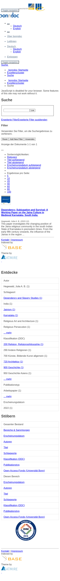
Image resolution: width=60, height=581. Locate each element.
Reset (5, 139)
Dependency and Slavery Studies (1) (23, 298)
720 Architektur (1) (13, 361)
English (17, 28)
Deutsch (17, 26)
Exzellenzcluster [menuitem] (15, 72)
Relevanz (12, 157)
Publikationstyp (12, 465)
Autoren (8, 441)
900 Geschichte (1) (14, 367)
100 (9, 192)
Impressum (17, 240)
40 (8, 184)
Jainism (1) (9, 309)
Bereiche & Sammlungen (17, 430)
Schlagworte (10, 453)
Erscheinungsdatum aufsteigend (24, 165)
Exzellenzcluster (15, 83)
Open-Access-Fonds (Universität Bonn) (24, 470)
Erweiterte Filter (9, 119)
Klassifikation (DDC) (14, 459)
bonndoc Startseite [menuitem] (17, 70)
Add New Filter (16, 139)
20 (8, 181)
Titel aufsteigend (15, 160)
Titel (6, 447)
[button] (11, 46)
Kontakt (5, 240)
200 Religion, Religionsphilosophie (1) (23, 344)
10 (8, 178)
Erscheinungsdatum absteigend (23, 168)
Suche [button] (5, 65)
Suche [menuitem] (10, 75)
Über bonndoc (14, 36)
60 (8, 186)
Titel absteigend (15, 162)
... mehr (8, 332)
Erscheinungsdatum (14, 436)
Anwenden (30, 139)
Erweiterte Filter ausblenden (32, 119)
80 (8, 189)
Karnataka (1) (11, 315)
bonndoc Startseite (18, 80)
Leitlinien (11, 41)
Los (32, 110)
